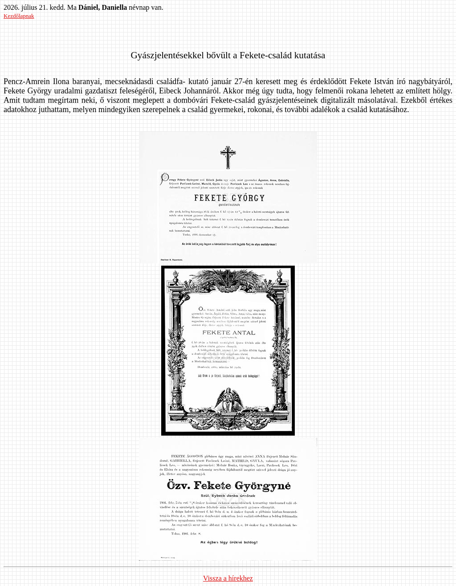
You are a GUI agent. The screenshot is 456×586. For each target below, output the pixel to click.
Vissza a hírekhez (228, 578)
